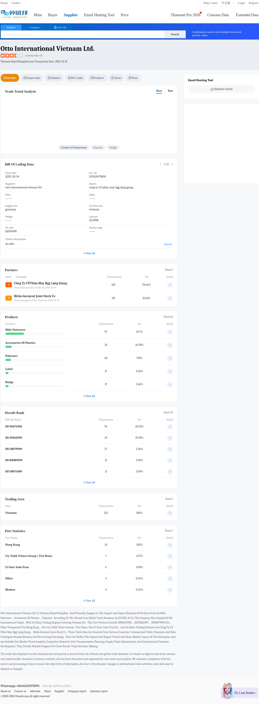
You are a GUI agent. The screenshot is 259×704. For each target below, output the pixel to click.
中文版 (226, 3)
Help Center (210, 3)
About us (6, 691)
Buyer (52, 15)
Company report (77, 691)
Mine (38, 15)
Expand (168, 244)
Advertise (35, 691)
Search (175, 34)
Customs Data (218, 15)
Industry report (99, 691)
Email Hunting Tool (99, 15)
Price (125, 15)
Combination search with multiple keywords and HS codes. (217, 33)
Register (254, 3)
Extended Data (247, 15)
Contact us (20, 691)
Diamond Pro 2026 (185, 15)
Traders (15, 3)
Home (4, 3)
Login (241, 3)
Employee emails (222, 89)
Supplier (71, 15)
